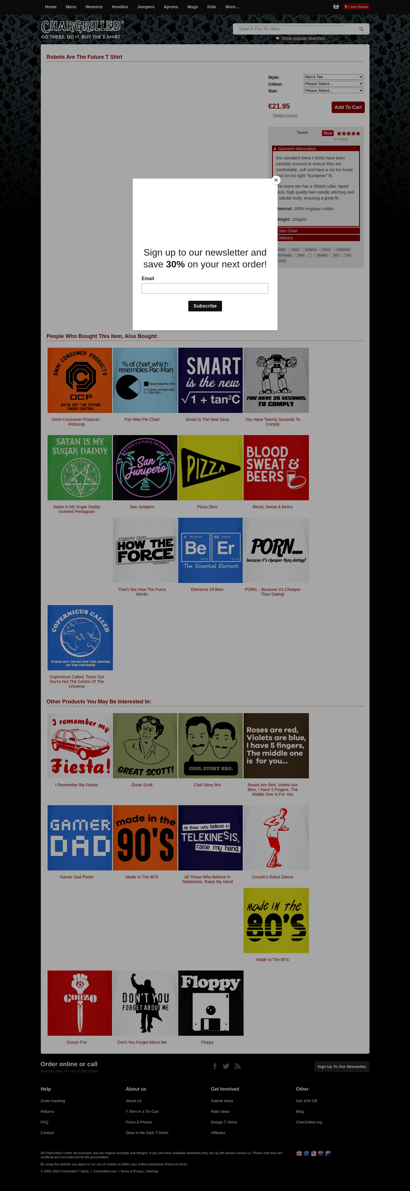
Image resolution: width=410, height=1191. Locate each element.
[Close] (276, 180)
